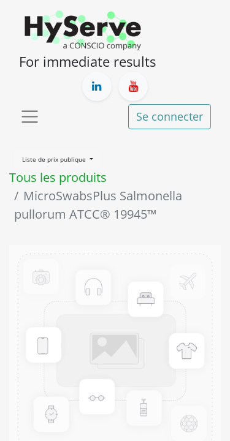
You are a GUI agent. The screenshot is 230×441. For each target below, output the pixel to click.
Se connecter (169, 116)
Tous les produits (58, 177)
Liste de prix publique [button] (55, 159)
